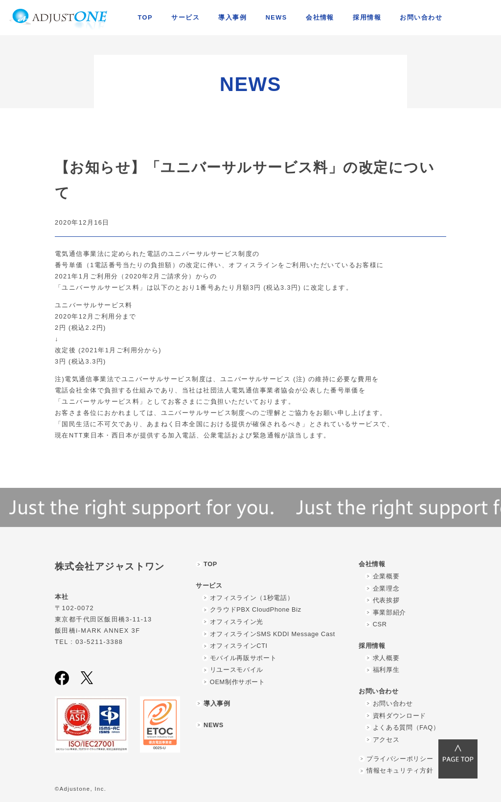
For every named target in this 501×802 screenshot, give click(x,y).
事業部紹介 (389, 612)
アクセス (386, 739)
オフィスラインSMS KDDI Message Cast (272, 634)
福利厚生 (386, 669)
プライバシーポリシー (399, 758)
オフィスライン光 (236, 621)
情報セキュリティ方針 (399, 770)
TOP (145, 17)
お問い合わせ (393, 703)
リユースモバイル (236, 669)
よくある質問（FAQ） (406, 727)
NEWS (276, 17)
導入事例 (232, 17)
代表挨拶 (386, 600)
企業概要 (386, 576)
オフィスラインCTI (239, 645)
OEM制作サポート (237, 682)
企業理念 (386, 588)
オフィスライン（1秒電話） (252, 597)
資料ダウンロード (399, 715)
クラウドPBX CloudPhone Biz (255, 609)
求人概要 (386, 658)
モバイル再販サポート (243, 658)
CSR (380, 624)
